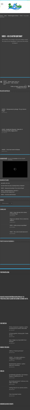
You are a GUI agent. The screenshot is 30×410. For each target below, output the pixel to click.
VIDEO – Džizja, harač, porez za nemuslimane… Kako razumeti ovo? (11, 82)
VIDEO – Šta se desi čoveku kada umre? (19, 231)
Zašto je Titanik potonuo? (16, 351)
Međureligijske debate (13, 15)
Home (1, 15)
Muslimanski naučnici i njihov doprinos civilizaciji (17, 364)
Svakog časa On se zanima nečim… (18, 387)
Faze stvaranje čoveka (15, 394)
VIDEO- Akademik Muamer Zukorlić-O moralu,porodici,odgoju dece (12, 130)
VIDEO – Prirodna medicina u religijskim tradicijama (17, 358)
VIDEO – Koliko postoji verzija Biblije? (18, 225)
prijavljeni (15, 158)
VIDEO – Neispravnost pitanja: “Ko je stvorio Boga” (12, 188)
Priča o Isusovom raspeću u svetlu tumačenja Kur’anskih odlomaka (18, 327)
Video (5, 15)
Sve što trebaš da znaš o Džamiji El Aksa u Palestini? (12, 185)
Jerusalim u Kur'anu (5, 183)
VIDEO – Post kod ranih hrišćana (11, 149)
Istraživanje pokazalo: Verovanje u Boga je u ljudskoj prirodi (18, 375)
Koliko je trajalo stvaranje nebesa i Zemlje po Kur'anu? (18, 86)
